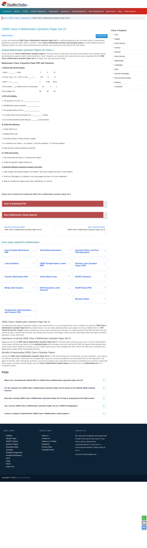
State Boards (129, 11)
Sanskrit (118, 85)
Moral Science (120, 89)
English (117, 72)
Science (117, 81)
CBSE (16, 11)
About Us (45, 502)
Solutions (64, 11)
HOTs (8, 524)
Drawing (118, 115)
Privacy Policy (47, 513)
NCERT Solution (12, 507)
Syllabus (9, 502)
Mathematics (26, 18)
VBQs (8, 527)
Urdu (116, 68)
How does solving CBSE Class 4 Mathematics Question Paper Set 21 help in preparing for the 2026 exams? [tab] (49, 464)
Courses (6, 11)
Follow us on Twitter (49, 507)
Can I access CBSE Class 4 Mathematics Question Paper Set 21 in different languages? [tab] (41, 472)
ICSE (25, 11)
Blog (120, 11)
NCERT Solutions (38, 11)
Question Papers (12, 510)
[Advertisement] (73, 39)
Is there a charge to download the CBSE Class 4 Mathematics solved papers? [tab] (36, 480)
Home (5, 18)
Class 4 (17, 18)
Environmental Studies (123, 111)
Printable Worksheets (14, 522)
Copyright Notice (48, 516)
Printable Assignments (14, 519)
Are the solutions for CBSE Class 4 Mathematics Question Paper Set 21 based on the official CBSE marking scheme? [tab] (49, 455)
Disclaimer (46, 510)
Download (53, 11)
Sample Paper (11, 505)
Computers (119, 120)
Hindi (116, 102)
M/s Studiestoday (24, 544)
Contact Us (46, 505)
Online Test (10, 533)
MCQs (8, 530)
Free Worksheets (95, 11)
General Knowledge (122, 107)
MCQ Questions (78, 11)
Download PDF (101, 69)
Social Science (120, 76)
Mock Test (110, 11)
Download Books (12, 513)
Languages (119, 98)
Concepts (9, 516)
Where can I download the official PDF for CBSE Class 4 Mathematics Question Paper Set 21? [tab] (43, 446)
